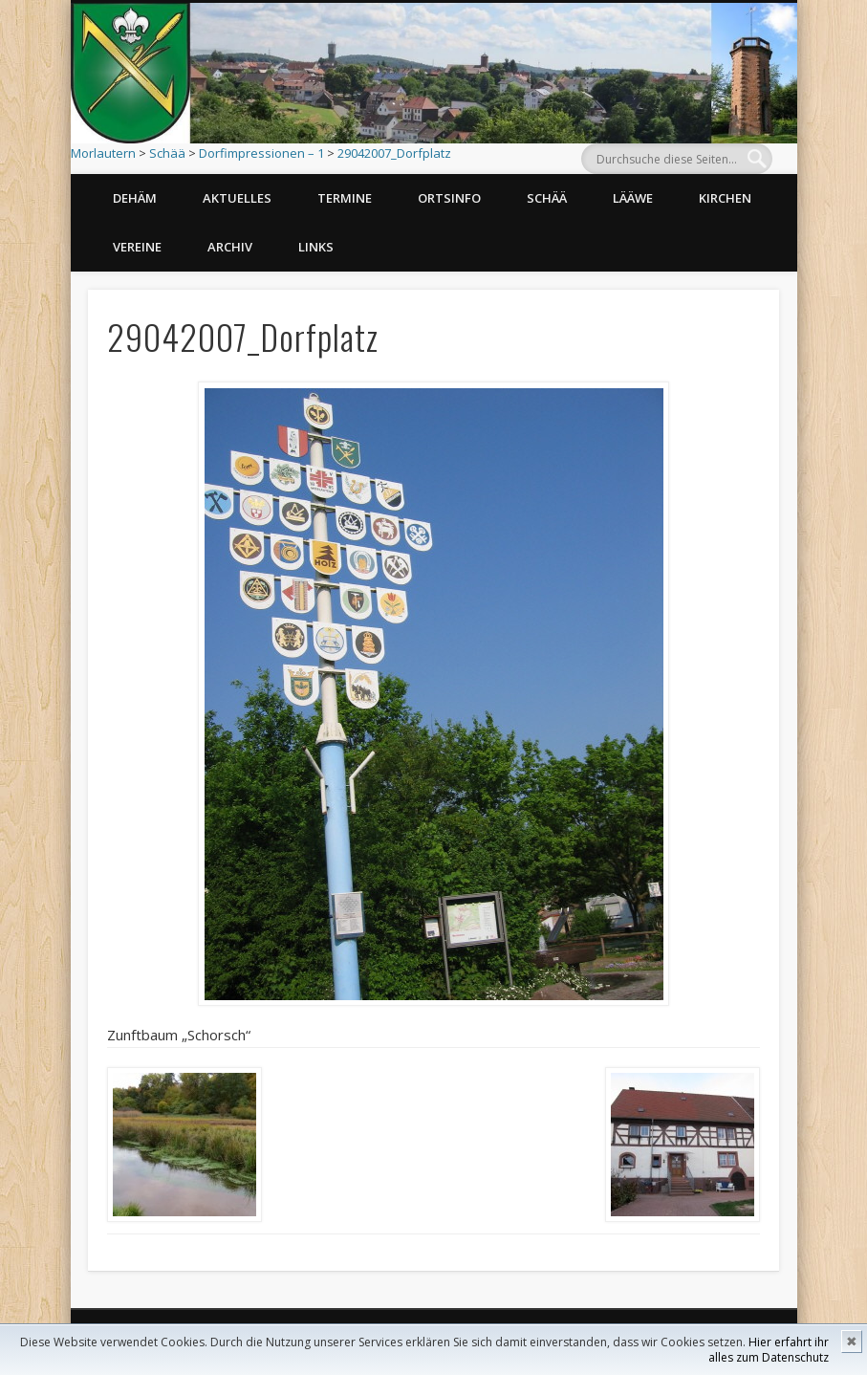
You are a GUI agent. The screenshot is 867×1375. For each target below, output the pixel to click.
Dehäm (135, 198)
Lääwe (633, 198)
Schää (167, 153)
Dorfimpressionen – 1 (261, 153)
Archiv (229, 246)
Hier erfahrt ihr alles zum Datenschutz (768, 1349)
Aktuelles (237, 198)
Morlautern (103, 153)
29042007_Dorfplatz (394, 153)
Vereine (137, 246)
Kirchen (725, 198)
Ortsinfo (449, 198)
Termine (344, 198)
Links (316, 246)
